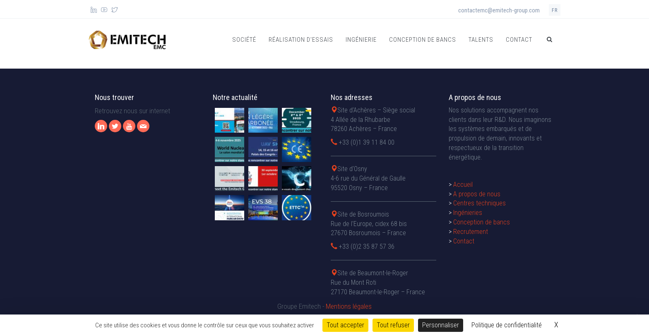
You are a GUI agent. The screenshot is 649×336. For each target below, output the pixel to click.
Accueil (463, 184)
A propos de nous (476, 194)
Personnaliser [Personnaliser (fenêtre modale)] (440, 325)
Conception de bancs (422, 39)
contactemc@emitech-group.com (499, 10)
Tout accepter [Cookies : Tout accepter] (345, 325)
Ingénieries (467, 213)
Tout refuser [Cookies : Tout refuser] (393, 325)
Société (244, 39)
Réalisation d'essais (301, 39)
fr (555, 10)
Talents (481, 39)
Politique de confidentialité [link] (506, 325)
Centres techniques (479, 203)
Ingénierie (361, 39)
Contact (519, 39)
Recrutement (470, 232)
